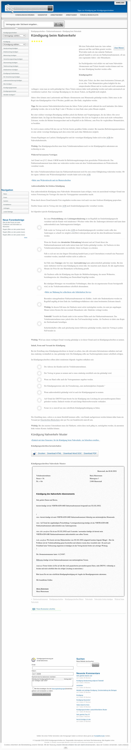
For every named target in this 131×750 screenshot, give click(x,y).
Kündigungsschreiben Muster (74, 599)
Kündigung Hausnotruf (83, 700)
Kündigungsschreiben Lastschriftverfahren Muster (91, 709)
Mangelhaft (32, 41)
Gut (39, 41)
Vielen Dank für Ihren (82, 705)
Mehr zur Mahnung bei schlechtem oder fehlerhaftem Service (68, 292)
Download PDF (90, 453)
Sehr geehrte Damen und (84, 676)
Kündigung (79, 695)
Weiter (25, 237)
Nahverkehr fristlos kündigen (103, 599)
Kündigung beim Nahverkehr (72, 31)
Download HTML (54, 453)
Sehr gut (41, 41)
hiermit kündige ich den (83, 719)
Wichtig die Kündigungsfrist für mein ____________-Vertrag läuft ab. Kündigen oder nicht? (52, 682)
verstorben (79, 685)
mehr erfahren (123, 745)
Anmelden (120, 3)
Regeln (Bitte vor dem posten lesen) (14, 229)
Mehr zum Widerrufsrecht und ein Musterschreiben (51, 180)
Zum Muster (119, 48)
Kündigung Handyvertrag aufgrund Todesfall (90, 680)
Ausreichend (34, 41)
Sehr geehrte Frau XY (83, 714)
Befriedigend (37, 41)
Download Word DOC (72, 453)
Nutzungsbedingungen (58, 688)
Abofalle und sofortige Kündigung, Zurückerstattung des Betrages (96, 690)
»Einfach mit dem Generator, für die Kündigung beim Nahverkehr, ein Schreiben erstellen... (65, 440)
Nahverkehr (89, 599)
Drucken (41, 453)
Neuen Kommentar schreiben (45, 609)
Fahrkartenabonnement (53, 31)
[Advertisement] (15, 142)
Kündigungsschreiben (38, 31)
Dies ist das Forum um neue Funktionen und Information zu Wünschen (12, 224)
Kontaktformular (99, 736)
